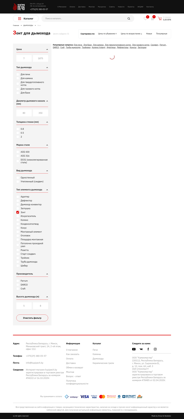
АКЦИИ (140, 7)
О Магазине (62, 7)
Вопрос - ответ (73, 376)
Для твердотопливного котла (118, 45)
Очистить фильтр (32, 318)
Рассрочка (102, 7)
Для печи (78, 45)
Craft (62, 47)
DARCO (56, 47)
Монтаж (92, 7)
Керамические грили (103, 363)
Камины (97, 354)
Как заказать (72, 354)
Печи (95, 349)
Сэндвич (154, 45)
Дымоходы (98, 358)
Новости (121, 7)
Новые (149, 33)
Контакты (150, 7)
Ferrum (163, 45)
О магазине (72, 349)
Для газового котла (140, 45)
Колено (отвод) (98, 47)
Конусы (133, 47)
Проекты (131, 7)
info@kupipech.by (34, 362)
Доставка (81, 7)
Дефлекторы (122, 47)
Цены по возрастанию (130, 33)
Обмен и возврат (74, 367)
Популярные (161, 33)
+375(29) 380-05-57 (39, 9)
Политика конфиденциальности (77, 382)
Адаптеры (111, 47)
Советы (112, 7)
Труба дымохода (73, 47)
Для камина (98, 45)
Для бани (87, 45)
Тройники (86, 47)
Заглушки (142, 47)
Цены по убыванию (106, 33)
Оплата (72, 7)
